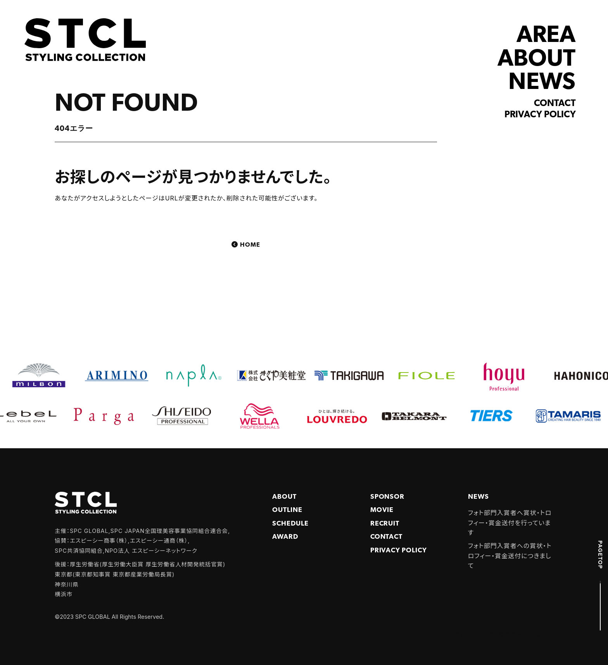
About (284, 497)
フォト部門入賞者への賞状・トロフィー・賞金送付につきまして (510, 555)
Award (285, 537)
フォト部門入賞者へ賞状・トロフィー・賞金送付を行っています (510, 522)
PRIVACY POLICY (398, 550)
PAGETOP (600, 554)
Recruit (385, 524)
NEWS (541, 83)
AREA (545, 36)
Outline (287, 510)
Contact (555, 103)
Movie (382, 510)
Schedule (290, 524)
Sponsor (387, 497)
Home (250, 245)
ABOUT (536, 59)
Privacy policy (540, 115)
